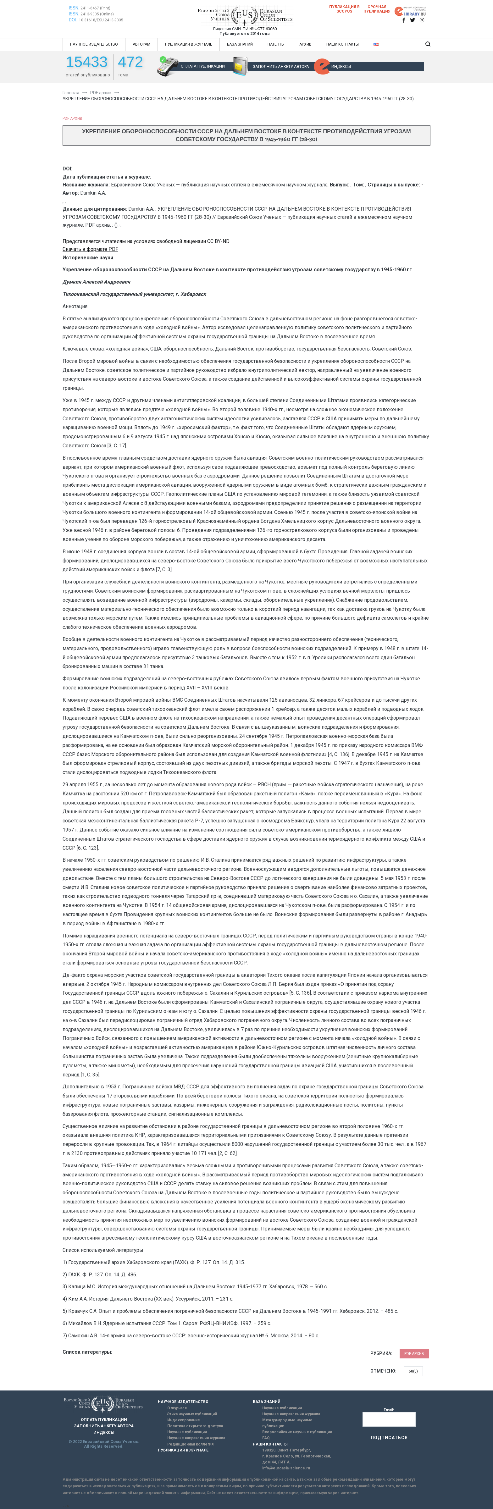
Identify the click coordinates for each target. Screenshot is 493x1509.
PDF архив (72, 118)
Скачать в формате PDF (90, 249)
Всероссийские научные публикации (297, 1432)
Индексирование (183, 1420)
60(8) (413, 1371)
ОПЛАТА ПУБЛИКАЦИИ (203, 66)
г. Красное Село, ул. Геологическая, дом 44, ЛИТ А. (296, 1459)
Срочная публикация (377, 9)
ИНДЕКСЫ (341, 66)
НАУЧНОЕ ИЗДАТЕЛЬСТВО (94, 44)
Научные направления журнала (196, 1438)
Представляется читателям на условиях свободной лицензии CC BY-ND (146, 241)
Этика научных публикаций (192, 1414)
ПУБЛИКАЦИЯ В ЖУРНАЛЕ (188, 44)
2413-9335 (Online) (97, 14)
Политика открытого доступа (195, 1426)
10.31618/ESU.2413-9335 (101, 20)
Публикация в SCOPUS (344, 9)
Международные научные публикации (287, 1423)
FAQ (266, 1438)
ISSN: (74, 7)
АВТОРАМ (141, 44)
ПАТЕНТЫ (276, 44)
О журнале (177, 1408)
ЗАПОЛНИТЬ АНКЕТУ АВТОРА (281, 66)
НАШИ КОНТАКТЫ (342, 44)
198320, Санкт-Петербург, (286, 1450)
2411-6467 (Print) (95, 8)
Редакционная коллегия (190, 1444)
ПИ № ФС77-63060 (260, 28)
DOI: (73, 19)
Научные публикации (187, 1432)
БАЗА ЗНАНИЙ (240, 44)
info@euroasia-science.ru (286, 1468)
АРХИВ (305, 44)
